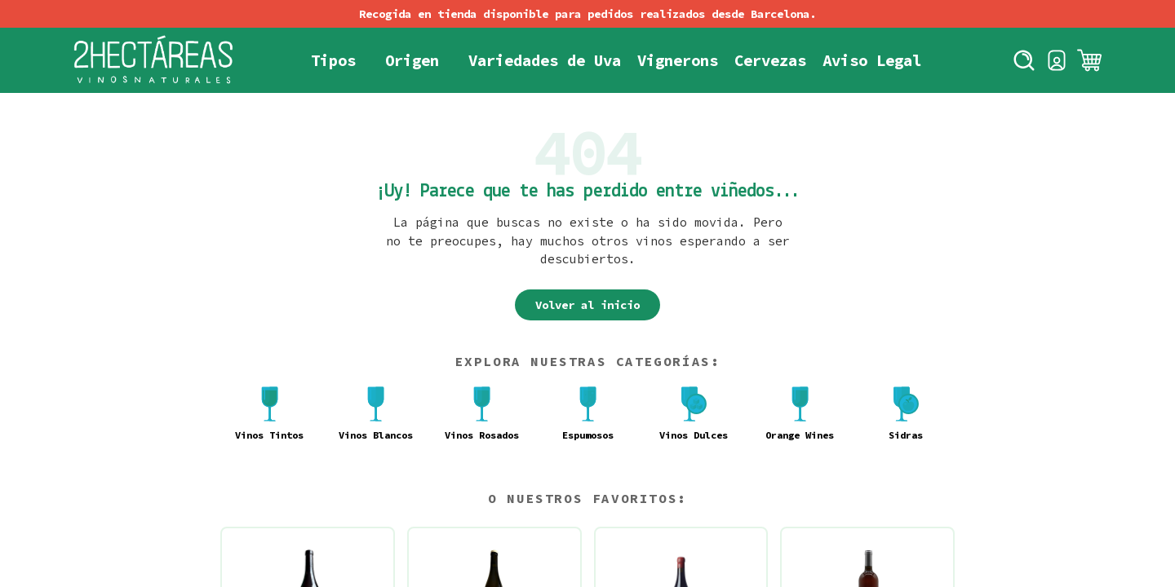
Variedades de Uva (544, 60)
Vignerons (677, 60)
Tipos (333, 60)
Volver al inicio (587, 305)
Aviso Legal (871, 60)
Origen (412, 60)
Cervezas (770, 60)
